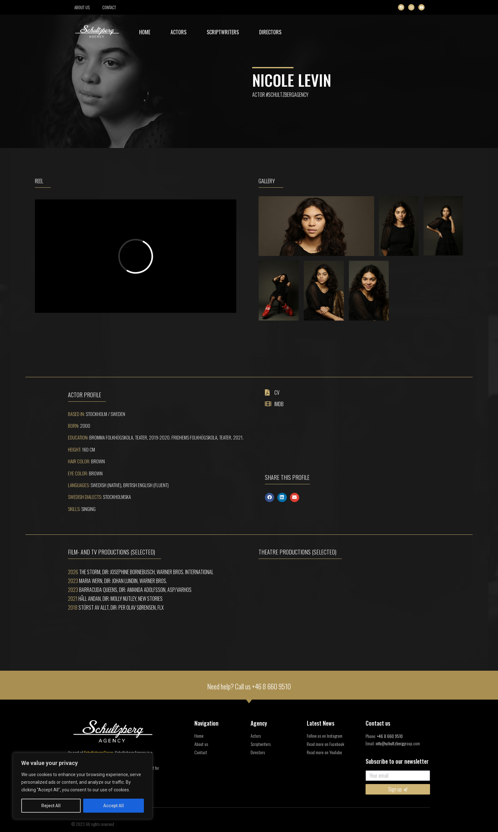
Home (144, 32)
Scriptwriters (223, 32)
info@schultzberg (389, 743)
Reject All (51, 805)
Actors (178, 32)
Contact (109, 7)
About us (82, 7)
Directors (270, 32)
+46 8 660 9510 (271, 686)
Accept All (113, 805)
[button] (269, 497)
